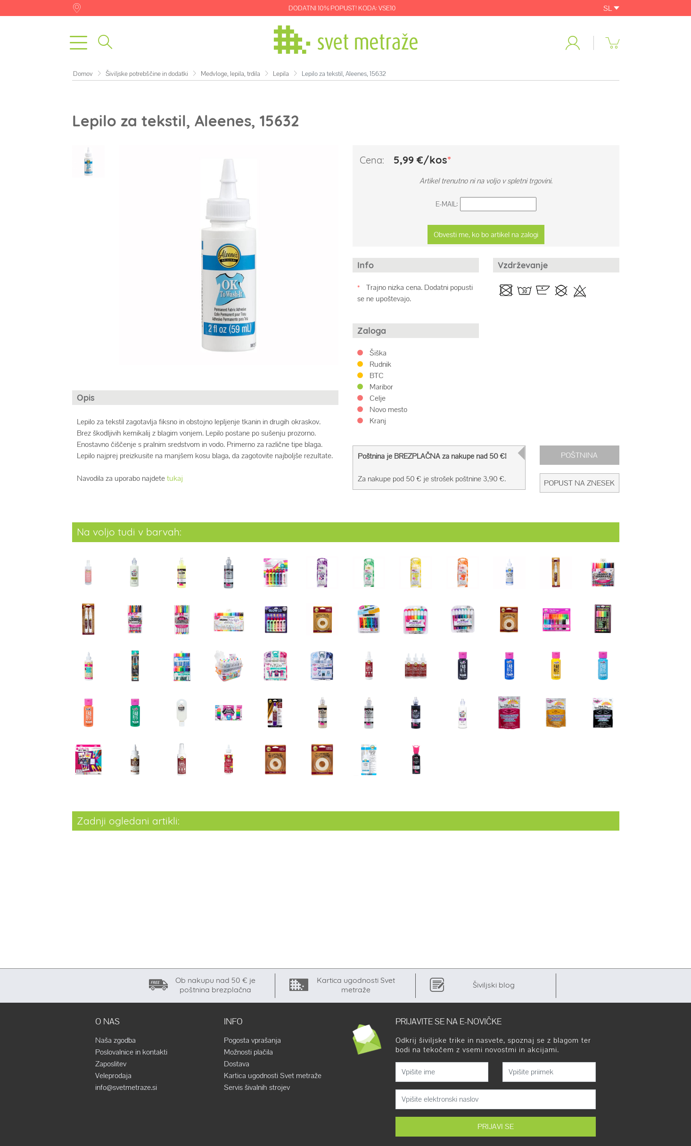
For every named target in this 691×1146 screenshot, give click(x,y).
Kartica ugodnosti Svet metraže (272, 1079)
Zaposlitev (110, 1067)
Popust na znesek (579, 487)
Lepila (281, 78)
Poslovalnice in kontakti (131, 1056)
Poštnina (579, 459)
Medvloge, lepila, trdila (230, 78)
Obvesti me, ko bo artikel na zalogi (486, 238)
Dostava (236, 1067)
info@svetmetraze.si (126, 1091)
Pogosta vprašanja (252, 1044)
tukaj (175, 482)
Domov (83, 78)
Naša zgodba (115, 1044)
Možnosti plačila (248, 1056)
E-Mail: (447, 208)
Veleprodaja (113, 1079)
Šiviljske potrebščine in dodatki (147, 78)
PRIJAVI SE (495, 1130)
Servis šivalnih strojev (257, 1091)
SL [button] (611, 8)
